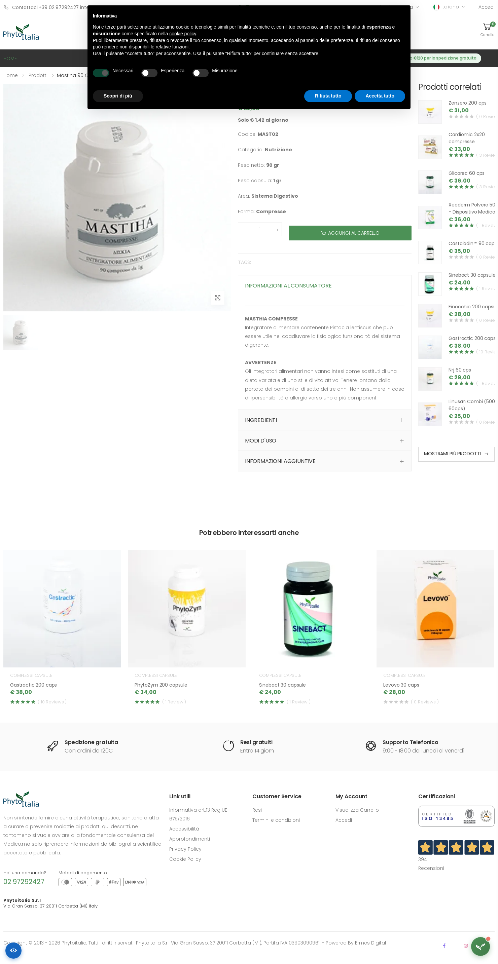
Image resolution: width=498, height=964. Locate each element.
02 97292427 (23, 881)
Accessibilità (184, 828)
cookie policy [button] (182, 33)
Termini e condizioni (276, 820)
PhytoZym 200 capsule (161, 685)
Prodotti (38, 75)
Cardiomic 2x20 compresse (467, 138)
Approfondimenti (189, 839)
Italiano (446, 6)
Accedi (486, 7)
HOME (10, 58)
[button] (487, 29)
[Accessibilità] (13, 950)
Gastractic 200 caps (472, 338)
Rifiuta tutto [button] (328, 96)
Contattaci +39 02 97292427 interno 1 (51, 7)
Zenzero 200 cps (468, 103)
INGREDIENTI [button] (261, 420)
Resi (257, 810)
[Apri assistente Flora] (480, 946)
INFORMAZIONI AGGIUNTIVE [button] (280, 461)
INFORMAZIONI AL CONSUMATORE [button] (288, 286)
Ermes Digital (370, 942)
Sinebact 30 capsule (472, 275)
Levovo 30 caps (401, 685)
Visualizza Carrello (357, 810)
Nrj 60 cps (460, 370)
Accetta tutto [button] (379, 96)
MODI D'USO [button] (260, 441)
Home (10, 75)
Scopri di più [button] (118, 96)
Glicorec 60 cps (467, 173)
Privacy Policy (185, 849)
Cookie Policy (185, 859)
